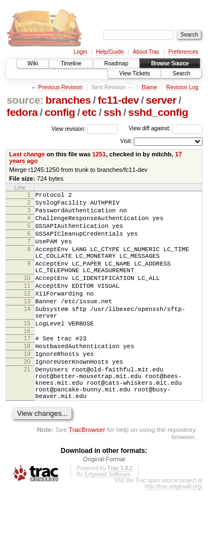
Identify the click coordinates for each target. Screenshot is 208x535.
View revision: (69, 128)
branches (68, 100)
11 (27, 305)
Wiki (33, 63)
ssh (112, 112)
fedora (22, 112)
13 (27, 324)
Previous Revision (60, 87)
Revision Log (182, 87)
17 (27, 368)
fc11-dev (118, 100)
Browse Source (170, 63)
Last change (27, 154)
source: (25, 100)
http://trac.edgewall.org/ (173, 531)
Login (80, 52)
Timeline (70, 63)
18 (27, 377)
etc (89, 112)
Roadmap (116, 63)
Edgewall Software (107, 519)
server (161, 100)
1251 (99, 154)
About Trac (146, 52)
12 (27, 315)
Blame (149, 87)
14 (27, 333)
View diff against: (165, 128)
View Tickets (134, 73)
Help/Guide (110, 52)
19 (27, 387)
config (59, 112)
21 (27, 405)
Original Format (104, 504)
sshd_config (158, 112)
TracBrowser (87, 474)
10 (27, 296)
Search (181, 73)
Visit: (126, 141)
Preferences (184, 52)
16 (27, 361)
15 (27, 351)
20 (27, 396)
